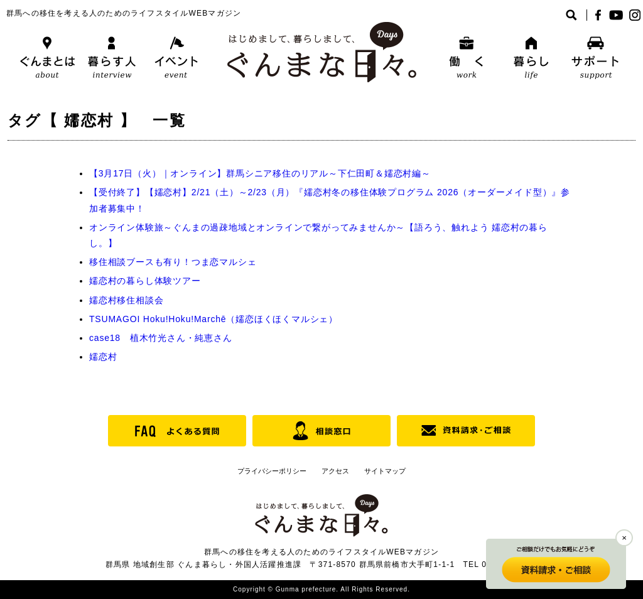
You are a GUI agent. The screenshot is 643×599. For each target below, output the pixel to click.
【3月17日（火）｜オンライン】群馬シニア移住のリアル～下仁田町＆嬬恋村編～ (260, 173)
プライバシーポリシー (271, 471)
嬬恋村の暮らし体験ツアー (145, 281)
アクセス (335, 471)
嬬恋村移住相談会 (126, 300)
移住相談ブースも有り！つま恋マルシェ (172, 262)
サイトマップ (385, 471)
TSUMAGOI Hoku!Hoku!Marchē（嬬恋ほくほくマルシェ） (213, 319)
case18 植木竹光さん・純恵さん (160, 338)
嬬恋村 (103, 357)
